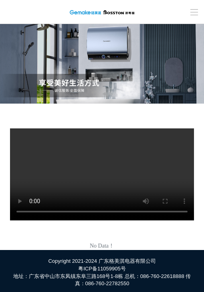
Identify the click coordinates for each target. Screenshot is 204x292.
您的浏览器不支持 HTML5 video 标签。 (102, 174)
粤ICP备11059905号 (102, 269)
